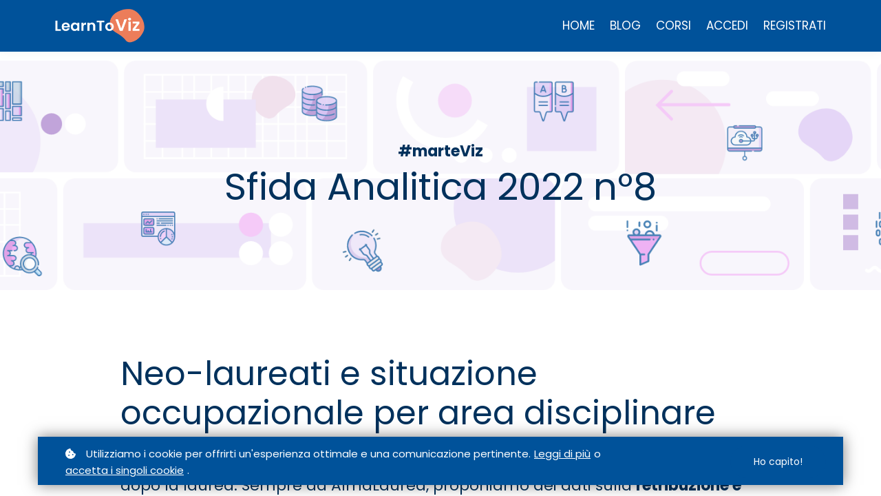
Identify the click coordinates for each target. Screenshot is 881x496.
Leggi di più (562, 453)
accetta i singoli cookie (124, 470)
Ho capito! (778, 461)
